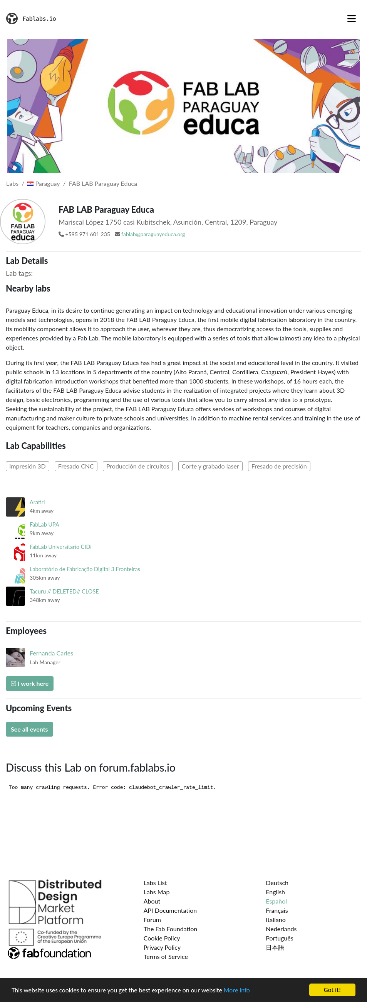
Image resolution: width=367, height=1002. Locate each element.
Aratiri (37, 502)
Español (276, 901)
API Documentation (170, 910)
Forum (152, 919)
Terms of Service (166, 956)
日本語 (275, 947)
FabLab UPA (44, 524)
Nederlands (281, 928)
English (275, 891)
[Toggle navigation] (351, 18)
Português (279, 938)
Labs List (155, 882)
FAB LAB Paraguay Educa (103, 183)
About (152, 901)
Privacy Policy (162, 947)
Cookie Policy (162, 938)
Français (277, 910)
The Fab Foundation (171, 928)
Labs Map (157, 891)
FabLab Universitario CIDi (61, 547)
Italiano (276, 919)
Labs (12, 183)
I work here (30, 683)
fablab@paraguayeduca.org (153, 234)
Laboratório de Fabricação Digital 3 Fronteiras (85, 569)
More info (237, 990)
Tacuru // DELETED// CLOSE (64, 591)
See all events (29, 729)
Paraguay (43, 183)
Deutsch (277, 882)
